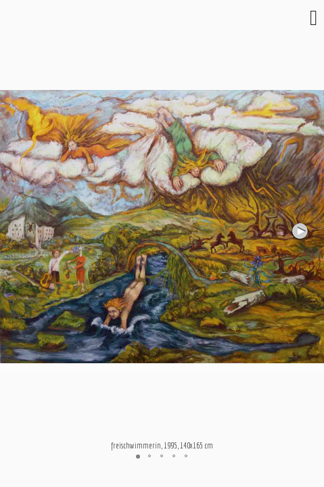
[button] (301, 231)
